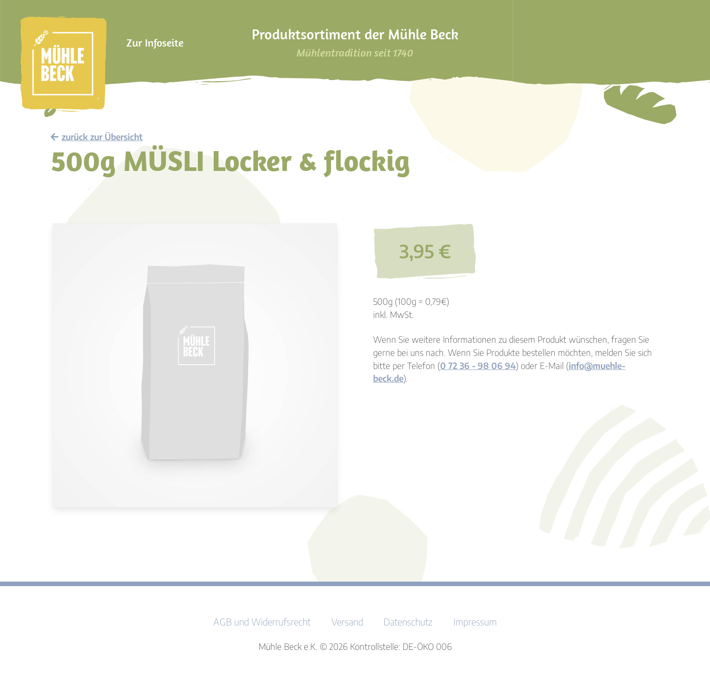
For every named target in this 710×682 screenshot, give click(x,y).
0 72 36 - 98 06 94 (478, 365)
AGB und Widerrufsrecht (262, 622)
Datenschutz (408, 622)
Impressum (475, 622)
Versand (347, 622)
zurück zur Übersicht (97, 136)
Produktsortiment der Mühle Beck (355, 42)
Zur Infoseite (154, 42)
